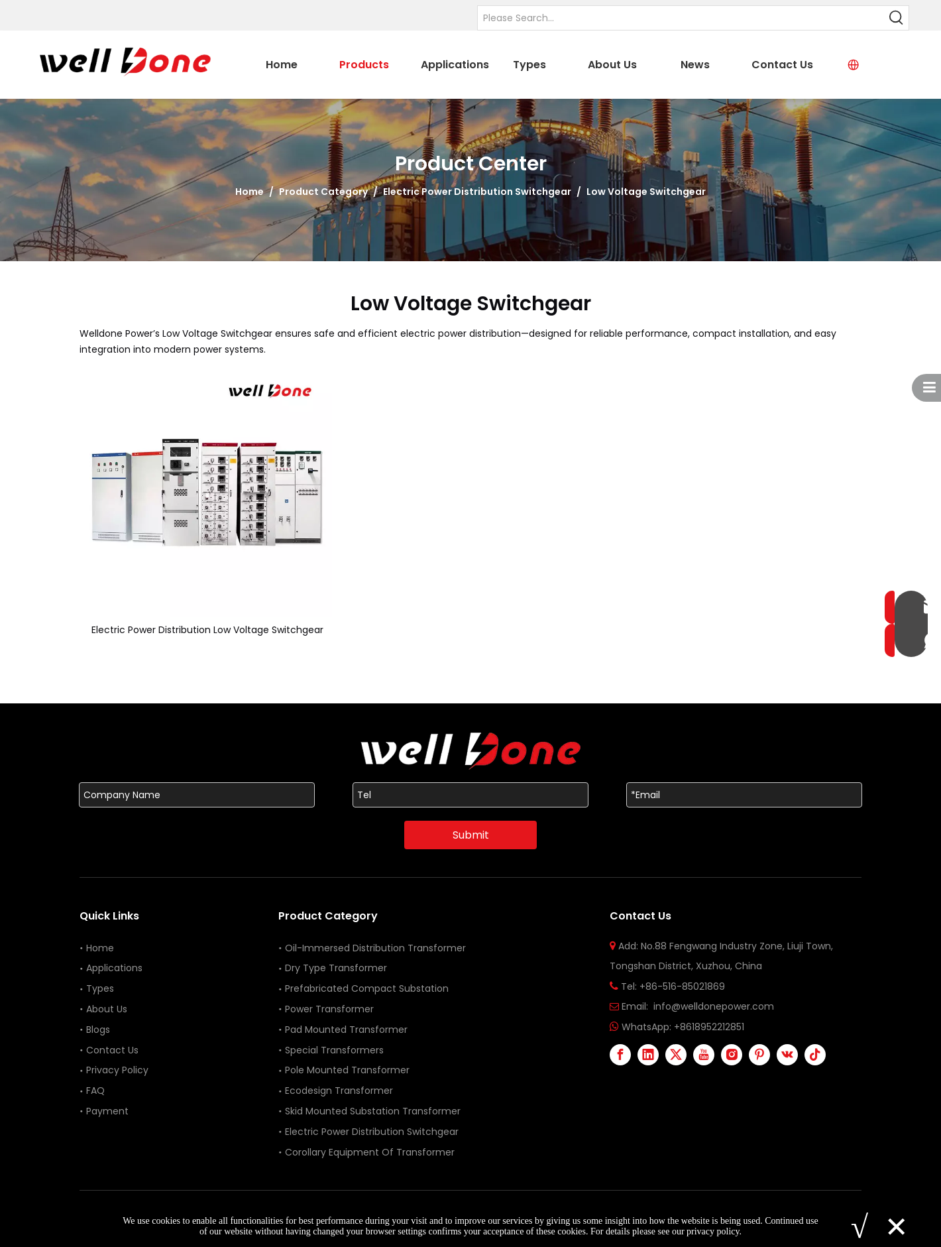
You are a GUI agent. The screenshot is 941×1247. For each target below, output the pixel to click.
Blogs (98, 1029)
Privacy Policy (117, 1070)
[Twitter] (676, 1054)
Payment (107, 1111)
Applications (114, 968)
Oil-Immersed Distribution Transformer (375, 948)
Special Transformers (334, 1050)
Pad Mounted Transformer (346, 1029)
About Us (106, 1009)
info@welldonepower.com (713, 1006)
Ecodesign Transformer (340, 1090)
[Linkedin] (648, 1054)
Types (100, 988)
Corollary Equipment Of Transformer (370, 1152)
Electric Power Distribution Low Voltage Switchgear (207, 629)
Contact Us (112, 1050)
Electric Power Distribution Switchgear (372, 1131)
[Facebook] (620, 1054)
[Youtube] (703, 1054)
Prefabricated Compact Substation (367, 988)
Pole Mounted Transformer (347, 1070)
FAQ (95, 1090)
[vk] (787, 1054)
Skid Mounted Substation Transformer (373, 1111)
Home (100, 948)
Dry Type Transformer (336, 968)
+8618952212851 (709, 1027)
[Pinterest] (759, 1054)
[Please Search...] (681, 18)
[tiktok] (815, 1054)
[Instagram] (731, 1054)
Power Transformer (329, 1009)
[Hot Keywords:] (897, 18)
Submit (471, 835)
